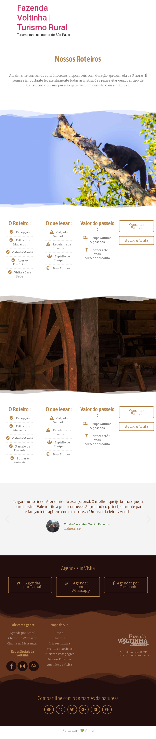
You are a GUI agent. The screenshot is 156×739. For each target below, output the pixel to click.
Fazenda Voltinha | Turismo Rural (42, 17)
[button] (136, 226)
